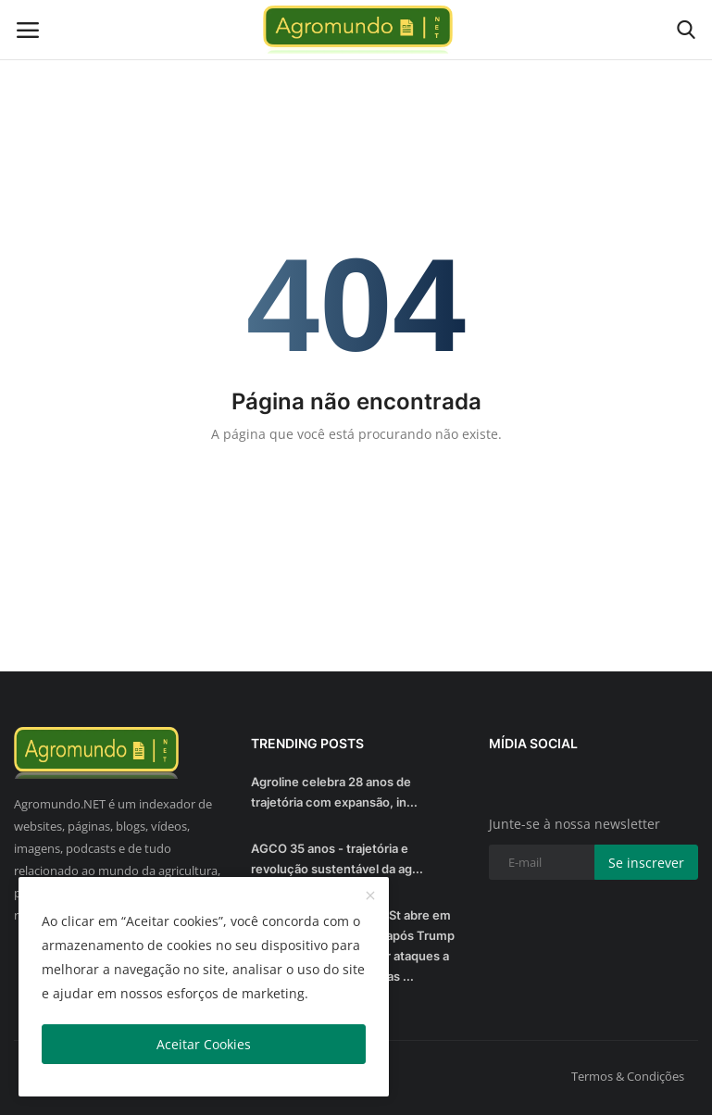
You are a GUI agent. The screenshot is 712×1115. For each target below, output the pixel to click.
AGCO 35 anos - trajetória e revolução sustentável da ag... (337, 858)
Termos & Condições (627, 1076)
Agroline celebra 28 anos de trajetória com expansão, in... (334, 791)
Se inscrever (646, 862)
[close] (370, 896)
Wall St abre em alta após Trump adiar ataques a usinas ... (409, 945)
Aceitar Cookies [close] (203, 1044)
